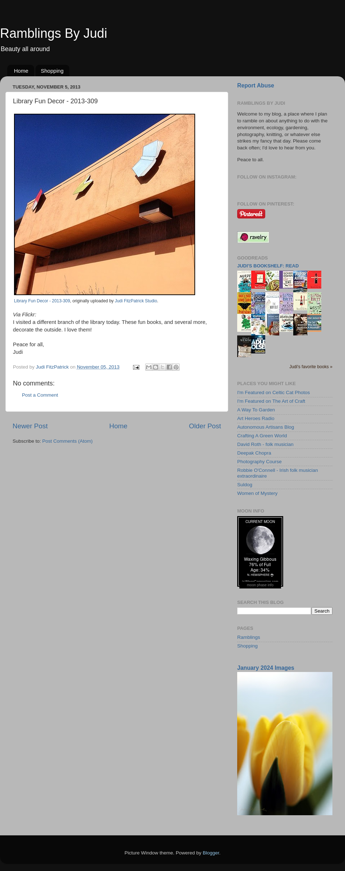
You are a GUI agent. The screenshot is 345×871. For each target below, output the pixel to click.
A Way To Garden (256, 409)
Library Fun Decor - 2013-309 (42, 300)
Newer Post (30, 426)
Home (21, 71)
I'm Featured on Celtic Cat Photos (273, 392)
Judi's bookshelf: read (268, 265)
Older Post (205, 426)
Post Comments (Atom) (67, 441)
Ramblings (248, 637)
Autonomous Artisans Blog (265, 427)
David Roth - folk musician (265, 444)
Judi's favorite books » (310, 366)
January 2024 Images (265, 668)
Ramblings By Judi (53, 33)
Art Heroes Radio (256, 418)
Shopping (52, 71)
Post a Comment (40, 395)
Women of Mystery (257, 493)
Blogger (211, 853)
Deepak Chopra (254, 453)
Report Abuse (255, 85)
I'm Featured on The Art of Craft (271, 401)
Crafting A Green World (262, 435)
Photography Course (259, 461)
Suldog (244, 484)
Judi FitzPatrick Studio (136, 300)
